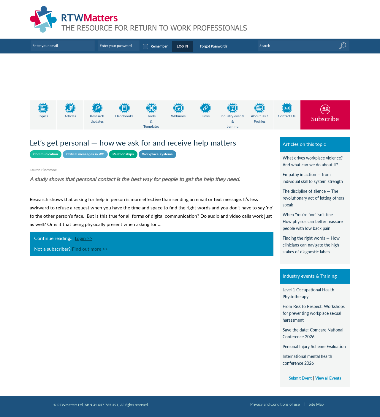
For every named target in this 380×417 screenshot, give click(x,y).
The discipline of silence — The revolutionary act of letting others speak (313, 198)
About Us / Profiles (259, 119)
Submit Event (300, 378)
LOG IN (182, 46)
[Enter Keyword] (303, 45)
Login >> (83, 238)
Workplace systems (157, 154)
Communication (45, 154)
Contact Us (286, 116)
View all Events (328, 378)
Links (206, 116)
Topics (43, 116)
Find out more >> (90, 249)
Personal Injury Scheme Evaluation (314, 347)
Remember (159, 46)
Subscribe (325, 119)
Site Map (316, 404)
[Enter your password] (119, 45)
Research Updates (97, 119)
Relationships (123, 154)
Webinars (178, 116)
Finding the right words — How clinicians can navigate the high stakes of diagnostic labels (311, 245)
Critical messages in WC (85, 154)
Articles (70, 116)
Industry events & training (232, 121)
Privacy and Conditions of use (275, 404)
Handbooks (124, 116)
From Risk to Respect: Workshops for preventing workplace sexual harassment (314, 313)
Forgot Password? (213, 46)
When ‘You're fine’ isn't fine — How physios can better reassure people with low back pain (313, 222)
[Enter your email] (63, 45)
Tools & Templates (151, 121)
